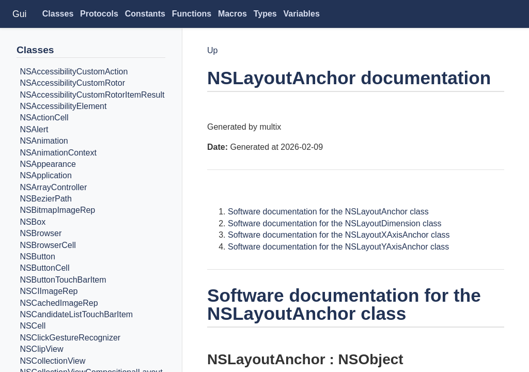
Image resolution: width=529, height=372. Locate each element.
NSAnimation (44, 140)
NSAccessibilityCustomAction (74, 71)
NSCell (32, 326)
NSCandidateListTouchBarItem (76, 314)
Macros (232, 13)
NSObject (370, 359)
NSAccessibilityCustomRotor (72, 83)
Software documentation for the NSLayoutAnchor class (328, 211)
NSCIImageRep (48, 291)
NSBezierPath (46, 198)
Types (265, 13)
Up (212, 50)
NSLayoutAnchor (266, 359)
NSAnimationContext (58, 152)
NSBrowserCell (47, 245)
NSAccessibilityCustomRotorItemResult (92, 94)
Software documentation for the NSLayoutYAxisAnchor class (338, 246)
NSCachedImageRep (59, 303)
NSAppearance (48, 164)
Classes (58, 13)
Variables (302, 13)
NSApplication (46, 176)
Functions (191, 13)
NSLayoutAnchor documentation (349, 78)
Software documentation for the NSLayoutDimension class (335, 223)
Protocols (99, 13)
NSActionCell (44, 118)
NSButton (37, 256)
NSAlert (34, 129)
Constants (145, 13)
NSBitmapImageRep (57, 210)
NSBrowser (40, 233)
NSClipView (41, 349)
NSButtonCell (44, 268)
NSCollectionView (52, 361)
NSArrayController (53, 187)
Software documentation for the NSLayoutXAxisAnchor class (339, 234)
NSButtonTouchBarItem (63, 279)
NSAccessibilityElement (63, 106)
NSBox (32, 222)
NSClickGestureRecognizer (70, 337)
